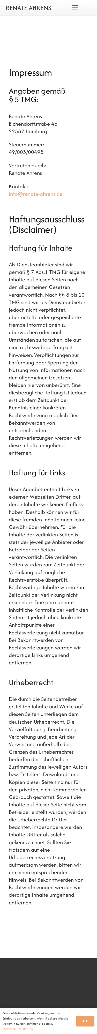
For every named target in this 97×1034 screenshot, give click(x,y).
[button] (75, 8)
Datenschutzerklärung (18, 1028)
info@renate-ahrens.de (35, 194)
